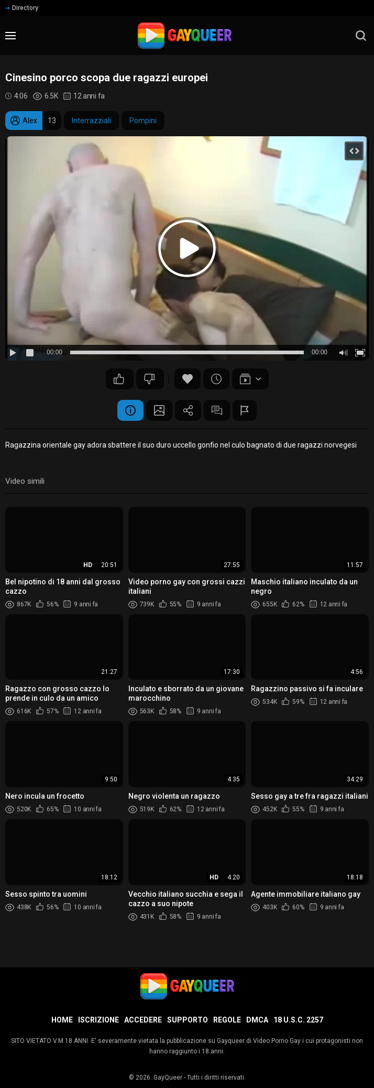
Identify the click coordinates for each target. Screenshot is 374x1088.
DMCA (257, 1020)
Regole (227, 1020)
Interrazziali (91, 120)
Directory (21, 8)
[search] (361, 35)
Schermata (159, 410)
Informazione (130, 410)
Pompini (143, 120)
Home (62, 1020)
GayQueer (167, 1077)
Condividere (188, 410)
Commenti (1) (217, 410)
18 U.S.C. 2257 (298, 1020)
